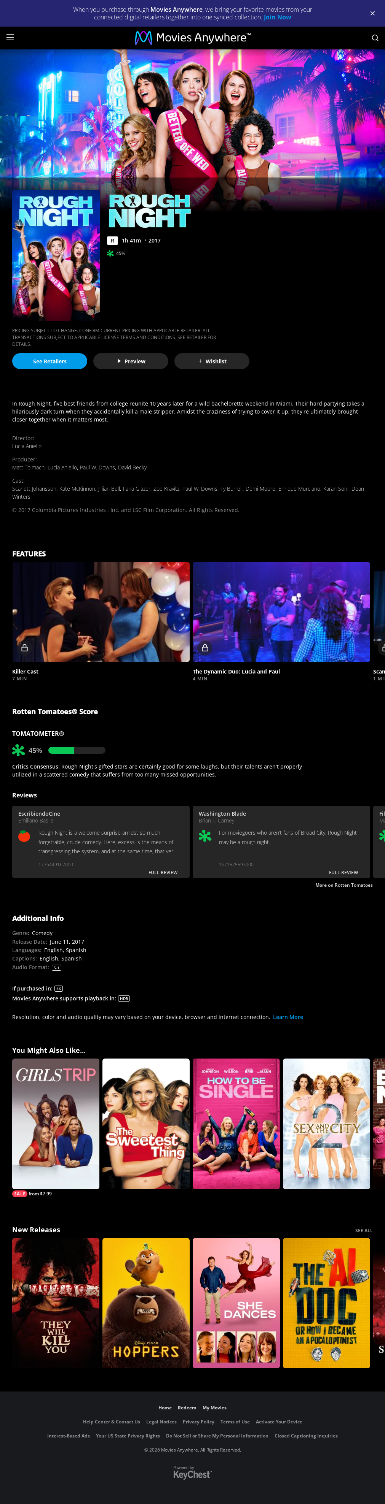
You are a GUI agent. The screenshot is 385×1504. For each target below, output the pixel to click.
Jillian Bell (109, 488)
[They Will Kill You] (55, 1303)
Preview (131, 361)
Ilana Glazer (136, 488)
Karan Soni (335, 488)
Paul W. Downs (97, 467)
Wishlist (212, 361)
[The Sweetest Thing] (146, 1124)
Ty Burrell (231, 488)
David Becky (132, 467)
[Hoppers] (146, 1303)
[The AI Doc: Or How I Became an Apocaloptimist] (326, 1303)
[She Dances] (236, 1303)
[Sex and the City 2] (326, 1124)
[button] (101, 612)
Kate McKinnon (77, 488)
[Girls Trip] (55, 1128)
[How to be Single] (236, 1124)
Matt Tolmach (28, 467)
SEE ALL (364, 1230)
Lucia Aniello (27, 446)
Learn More (288, 1017)
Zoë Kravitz (166, 488)
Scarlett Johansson (34, 488)
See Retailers (50, 361)
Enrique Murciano (299, 488)
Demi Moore (260, 488)
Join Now (277, 17)
